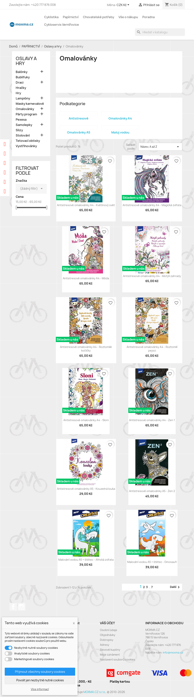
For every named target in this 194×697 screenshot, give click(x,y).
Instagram (21, 607)
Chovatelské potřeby (98, 17)
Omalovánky (25, 109)
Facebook (13, 607)
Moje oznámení (110, 654)
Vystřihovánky (26, 146)
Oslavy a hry (26, 61)
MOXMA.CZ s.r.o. (94, 692)
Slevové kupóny (110, 649)
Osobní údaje (108, 630)
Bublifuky (23, 77)
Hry (18, 93)
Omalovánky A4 (120, 118)
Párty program (26, 114)
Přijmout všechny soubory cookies (40, 672)
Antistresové (78, 118)
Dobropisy (106, 640)
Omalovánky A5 (78, 132)
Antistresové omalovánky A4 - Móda (86, 278)
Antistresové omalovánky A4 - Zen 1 (152, 420)
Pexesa (21, 120)
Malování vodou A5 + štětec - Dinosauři (152, 562)
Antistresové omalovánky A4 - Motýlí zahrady (152, 276)
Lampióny (23, 98)
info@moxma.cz (173, 652)
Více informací (40, 689)
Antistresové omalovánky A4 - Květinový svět (86, 205)
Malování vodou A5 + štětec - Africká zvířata (86, 559)
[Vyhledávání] (160, 32)
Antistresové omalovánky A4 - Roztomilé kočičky (86, 348)
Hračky (21, 88)
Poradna (148, 17)
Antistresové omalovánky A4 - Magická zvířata (152, 205)
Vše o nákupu (128, 17)
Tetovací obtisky (28, 141)
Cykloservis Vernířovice (61, 25)
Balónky (21, 72)
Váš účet (107, 623)
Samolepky (24, 125)
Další (175, 587)
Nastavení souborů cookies (117, 659)
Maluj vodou (120, 132)
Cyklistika (51, 17)
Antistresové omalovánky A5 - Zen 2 (152, 491)
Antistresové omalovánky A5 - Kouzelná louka (86, 489)
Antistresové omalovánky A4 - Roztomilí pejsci (152, 348)
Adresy (104, 645)
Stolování (23, 135)
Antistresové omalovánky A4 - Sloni (86, 420)
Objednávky (107, 635)
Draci (19, 83)
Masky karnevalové (30, 104)
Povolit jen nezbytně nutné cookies (40, 680)
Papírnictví (71, 17)
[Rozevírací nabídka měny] (124, 5)
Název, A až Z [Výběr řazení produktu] (160, 146)
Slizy (19, 130)
